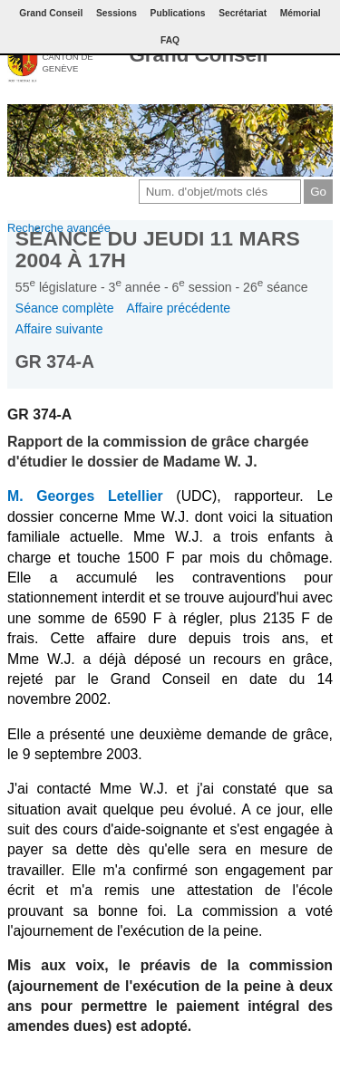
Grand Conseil (198, 54)
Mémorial (300, 13)
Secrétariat (243, 13)
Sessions (116, 13)
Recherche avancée (59, 228)
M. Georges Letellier (85, 496)
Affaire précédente (178, 308)
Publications (178, 13)
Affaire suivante (59, 329)
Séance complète (64, 308)
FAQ (170, 40)
